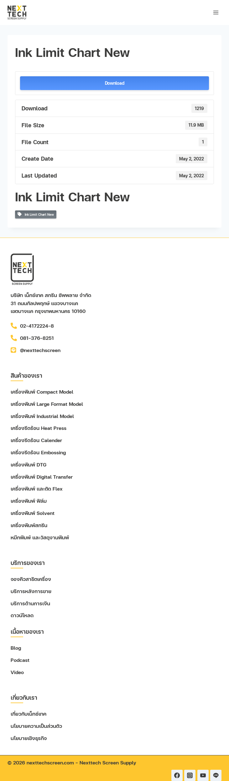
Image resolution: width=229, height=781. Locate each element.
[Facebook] (177, 775)
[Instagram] (189, 775)
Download (114, 83)
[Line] (215, 775)
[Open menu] (215, 12)
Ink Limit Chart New (36, 214)
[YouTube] (203, 775)
